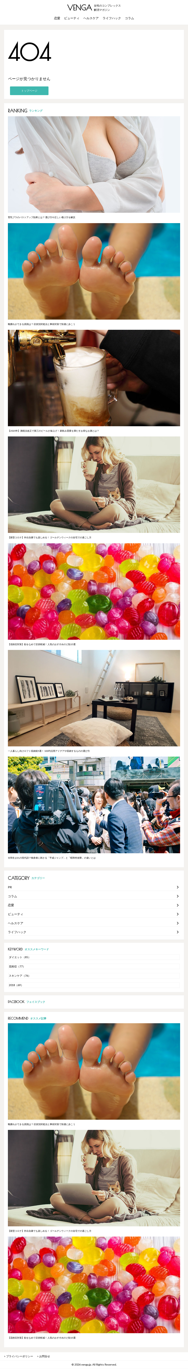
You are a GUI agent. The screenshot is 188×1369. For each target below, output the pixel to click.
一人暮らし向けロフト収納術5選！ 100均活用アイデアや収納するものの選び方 (49, 750)
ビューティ (71, 18)
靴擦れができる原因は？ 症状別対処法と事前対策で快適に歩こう (41, 324)
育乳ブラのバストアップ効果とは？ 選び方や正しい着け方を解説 (41, 217)
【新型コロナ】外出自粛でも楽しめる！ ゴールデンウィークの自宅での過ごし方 (49, 537)
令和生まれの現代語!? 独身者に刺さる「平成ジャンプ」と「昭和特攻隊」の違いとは (52, 857)
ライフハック (112, 18)
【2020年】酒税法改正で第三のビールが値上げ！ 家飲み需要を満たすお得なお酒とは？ (53, 430)
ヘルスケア (91, 18)
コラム (129, 18)
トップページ (29, 90)
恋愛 (57, 18)
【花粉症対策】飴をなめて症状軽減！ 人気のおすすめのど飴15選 (42, 644)
